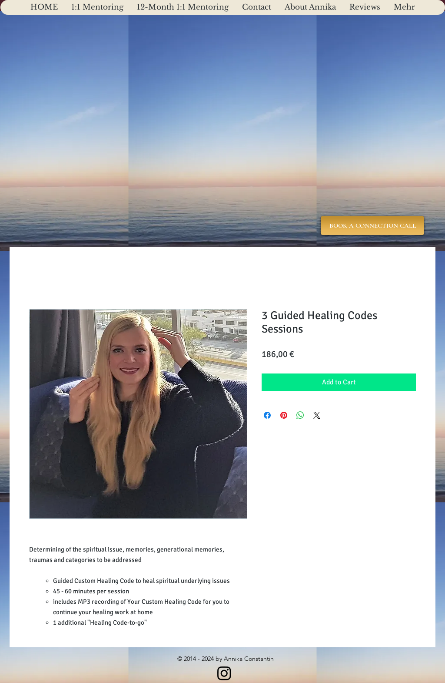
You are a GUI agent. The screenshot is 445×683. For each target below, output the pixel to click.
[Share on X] (317, 415)
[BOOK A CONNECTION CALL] (372, 225)
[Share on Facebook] (267, 415)
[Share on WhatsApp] (300, 415)
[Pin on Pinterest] (284, 415)
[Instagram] (224, 673)
